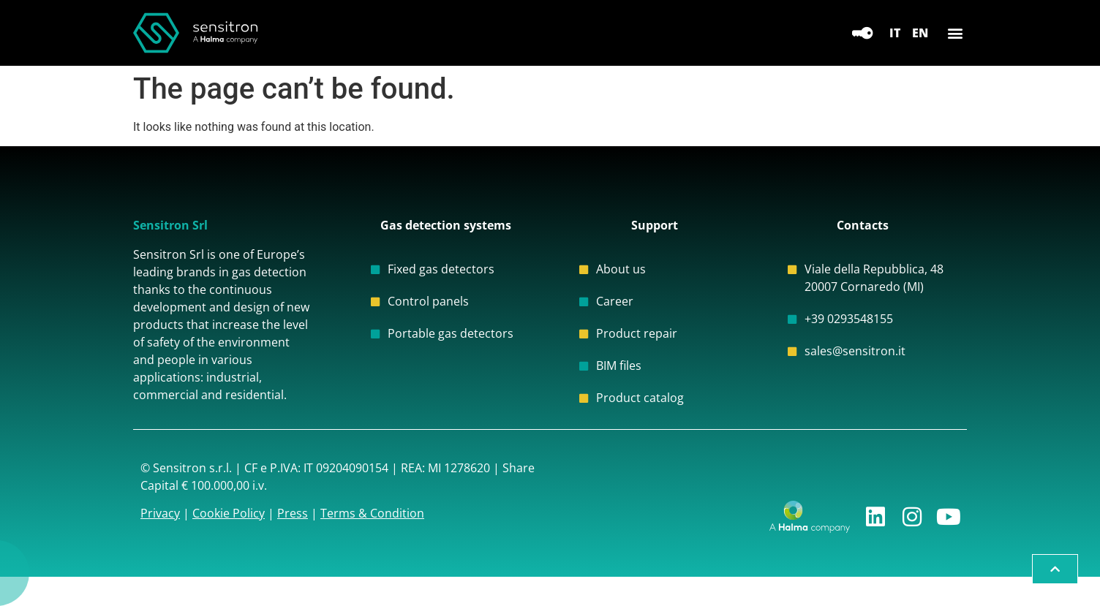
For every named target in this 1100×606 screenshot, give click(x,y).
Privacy (160, 513)
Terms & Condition (372, 513)
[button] (955, 33)
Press (292, 513)
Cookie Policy (228, 513)
